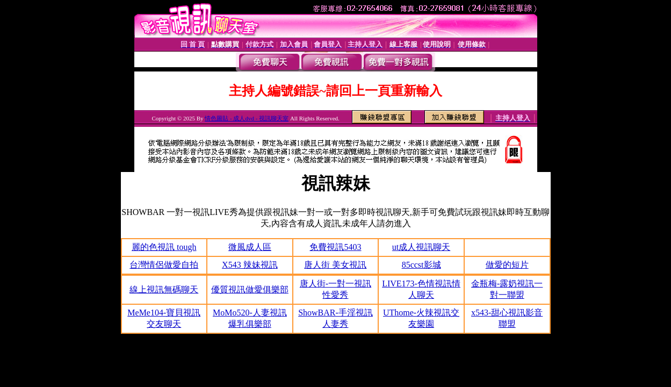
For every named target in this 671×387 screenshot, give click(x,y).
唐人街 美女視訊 (335, 264)
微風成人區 (249, 247)
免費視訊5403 (335, 247)
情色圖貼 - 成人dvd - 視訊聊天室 (246, 118)
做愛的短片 (507, 264)
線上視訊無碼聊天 (163, 289)
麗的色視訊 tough (164, 247)
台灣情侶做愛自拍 (163, 264)
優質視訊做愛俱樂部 (249, 289)
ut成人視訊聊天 (421, 247)
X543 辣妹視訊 (250, 264)
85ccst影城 (421, 264)
